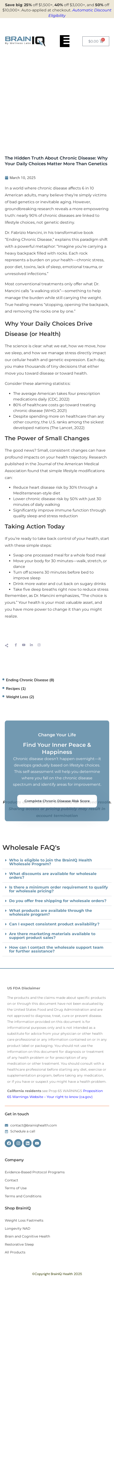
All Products (15, 1252)
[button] (57, 889)
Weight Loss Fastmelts (24, 1220)
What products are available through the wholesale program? (50, 912)
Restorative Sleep (19, 1244)
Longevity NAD (17, 1228)
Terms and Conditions (23, 1196)
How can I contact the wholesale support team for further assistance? (56, 949)
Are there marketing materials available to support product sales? (52, 936)
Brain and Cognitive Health (27, 1236)
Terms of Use (16, 1188)
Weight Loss (17, 696)
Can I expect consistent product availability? (54, 924)
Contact (11, 1180)
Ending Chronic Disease (27, 679)
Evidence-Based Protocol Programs (35, 1172)
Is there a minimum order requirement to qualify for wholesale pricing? (58, 889)
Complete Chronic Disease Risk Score (57, 858)
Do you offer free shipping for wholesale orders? (57, 901)
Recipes (13, 688)
